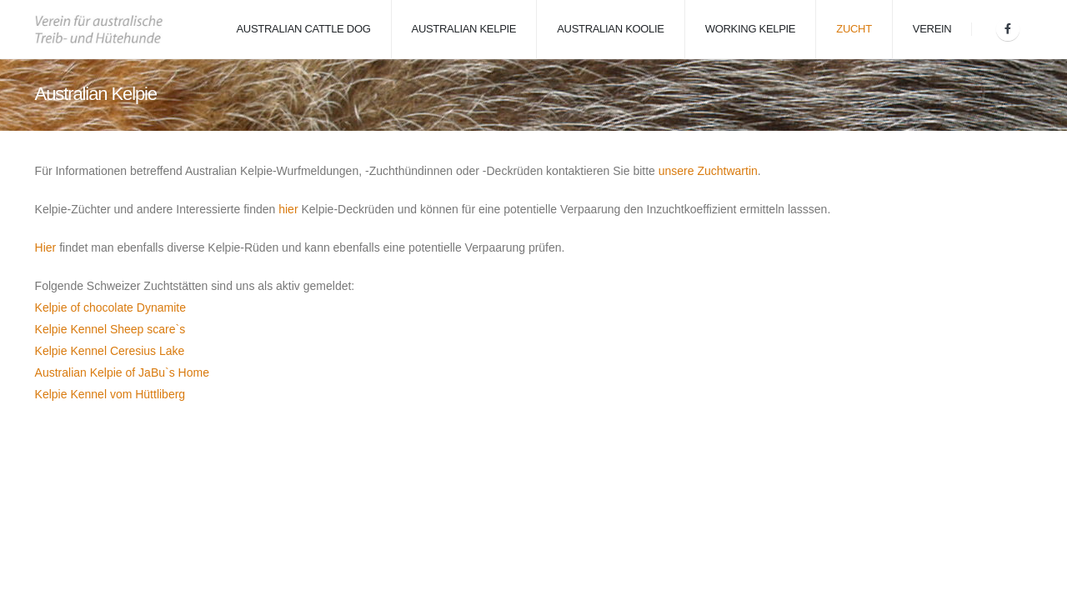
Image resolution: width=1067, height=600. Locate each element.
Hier (46, 247)
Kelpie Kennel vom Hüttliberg (110, 394)
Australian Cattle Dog (303, 28)
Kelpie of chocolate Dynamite (110, 307)
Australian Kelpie (464, 28)
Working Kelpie (750, 28)
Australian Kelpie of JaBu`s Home (122, 372)
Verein (932, 28)
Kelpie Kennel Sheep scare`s (110, 329)
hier (288, 209)
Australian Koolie (610, 28)
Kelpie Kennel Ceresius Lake (110, 351)
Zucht (854, 28)
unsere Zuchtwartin (708, 171)
